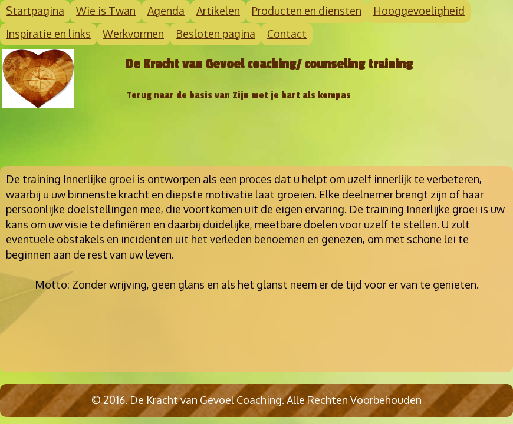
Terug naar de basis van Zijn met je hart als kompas (239, 95)
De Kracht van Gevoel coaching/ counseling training (269, 64)
